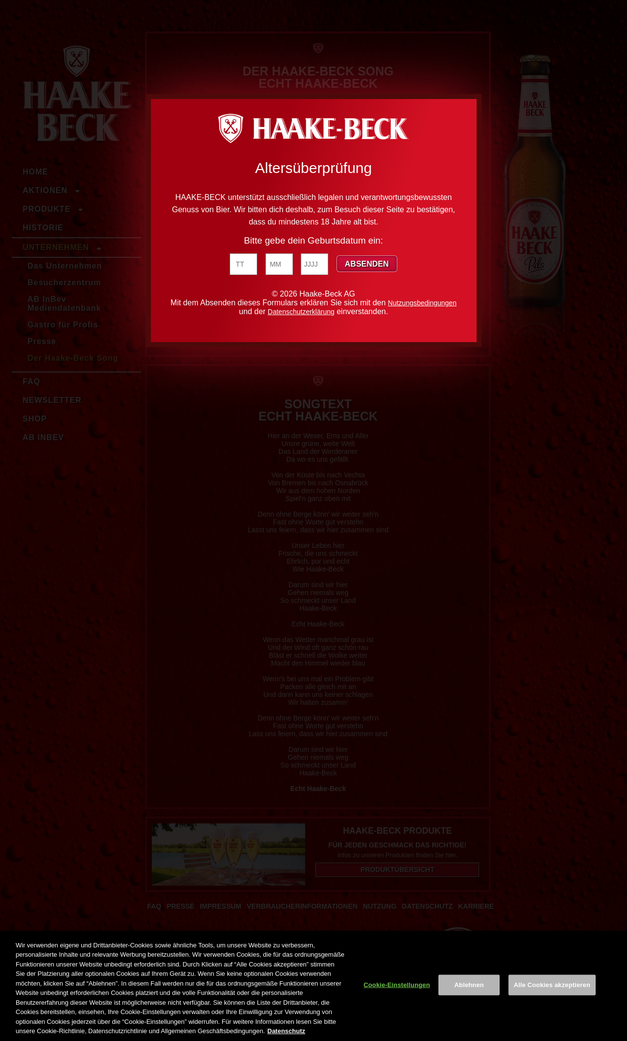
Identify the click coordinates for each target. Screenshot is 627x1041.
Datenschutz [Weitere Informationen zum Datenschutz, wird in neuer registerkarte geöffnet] (286, 1031)
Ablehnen (469, 985)
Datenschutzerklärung (301, 312)
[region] (313, 986)
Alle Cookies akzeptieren (552, 985)
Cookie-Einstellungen (396, 985)
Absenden (367, 264)
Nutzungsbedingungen (422, 303)
